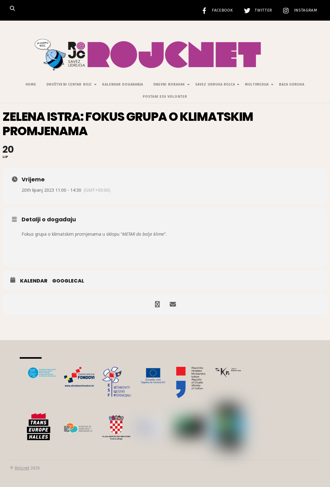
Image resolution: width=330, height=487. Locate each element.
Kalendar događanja (122, 84)
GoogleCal (68, 281)
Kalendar (34, 281)
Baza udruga (291, 84)
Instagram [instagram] (298, 10)
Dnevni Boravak (169, 84)
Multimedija (257, 84)
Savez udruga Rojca (215, 84)
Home (31, 84)
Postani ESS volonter (165, 97)
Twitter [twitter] (256, 10)
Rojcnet (22, 468)
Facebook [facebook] (215, 10)
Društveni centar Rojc (69, 84)
